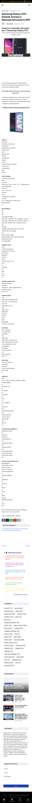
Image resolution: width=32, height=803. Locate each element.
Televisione (8, 651)
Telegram (19, 648)
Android (19, 608)
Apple (19, 611)
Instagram (18, 628)
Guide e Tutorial (20, 625)
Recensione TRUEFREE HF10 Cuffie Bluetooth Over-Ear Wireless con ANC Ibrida (15, 572)
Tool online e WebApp (12, 654)
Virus (7, 660)
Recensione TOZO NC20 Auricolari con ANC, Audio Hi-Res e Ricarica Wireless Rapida (15, 590)
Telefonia (18, 515)
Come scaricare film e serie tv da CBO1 (21, 706)
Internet (8, 634)
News (17, 637)
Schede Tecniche (14, 11)
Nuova (4, 545)
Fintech (18, 617)
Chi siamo (11, 795)
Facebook (8, 617)
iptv (18, 663)
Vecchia (27, 545)
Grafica (7, 625)
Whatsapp (17, 660)
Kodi (17, 634)
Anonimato (8, 611)
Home (5, 795)
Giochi (7, 620)
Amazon (8, 608)
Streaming (20, 645)
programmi (9, 665)
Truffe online (9, 657)
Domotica (21, 614)
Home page (5, 11)
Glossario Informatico (11, 622)
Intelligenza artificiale (11, 631)
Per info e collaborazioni (22, 795)
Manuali (7, 637)
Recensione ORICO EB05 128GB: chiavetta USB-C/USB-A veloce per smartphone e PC (14, 564)
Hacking (8, 628)
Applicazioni (9, 614)
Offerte (8, 640)
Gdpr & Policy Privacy (16, 797)
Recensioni (19, 640)
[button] (2, 5)
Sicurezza (8, 645)
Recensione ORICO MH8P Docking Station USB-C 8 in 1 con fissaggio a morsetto (15, 557)
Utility (20, 657)
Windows (8, 663)
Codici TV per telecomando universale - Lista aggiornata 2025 (20, 698)
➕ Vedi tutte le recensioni (21, 594)
